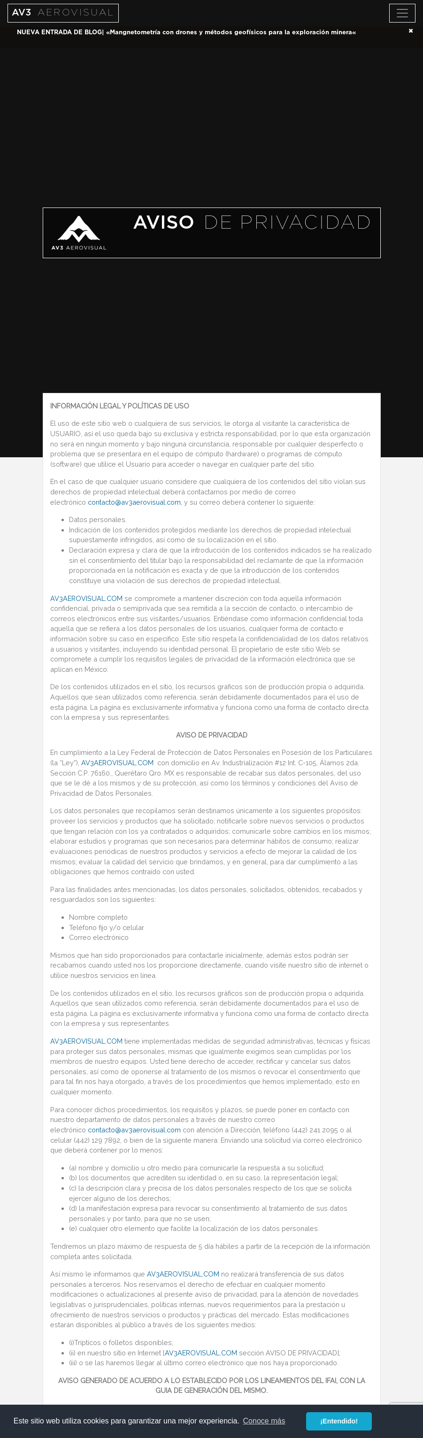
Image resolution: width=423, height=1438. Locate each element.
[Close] (411, 31)
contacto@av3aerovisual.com (134, 502)
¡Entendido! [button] (339, 1421)
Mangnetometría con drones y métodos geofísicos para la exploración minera (231, 33)
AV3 (63, 12)
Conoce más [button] (264, 1421)
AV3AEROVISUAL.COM (86, 598)
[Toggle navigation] (402, 13)
